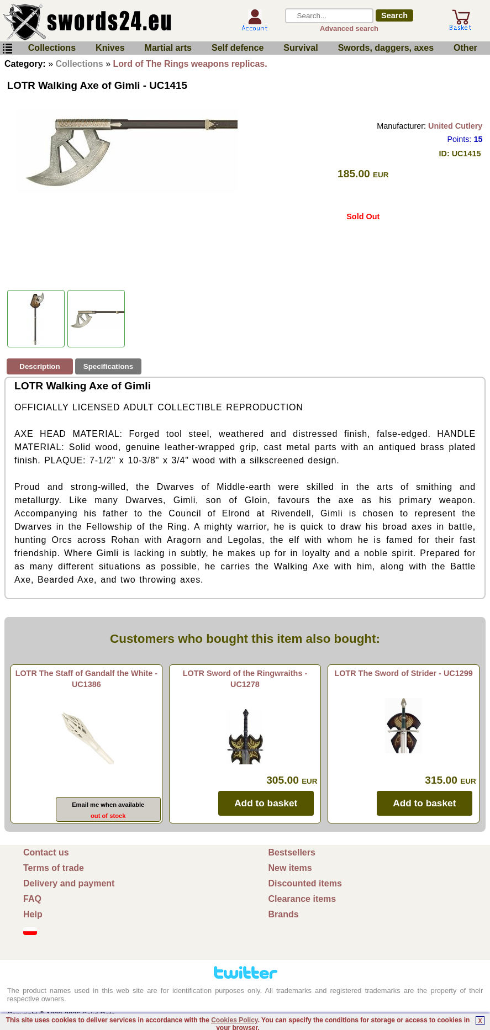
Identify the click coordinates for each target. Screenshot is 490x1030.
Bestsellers (291, 852)
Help (33, 914)
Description (39, 366)
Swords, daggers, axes (386, 47)
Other (465, 47)
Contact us (46, 852)
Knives (110, 47)
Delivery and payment (68, 883)
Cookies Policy (234, 1020)
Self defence (238, 47)
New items (290, 868)
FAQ (32, 899)
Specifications (108, 366)
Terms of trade (53, 868)
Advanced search (349, 28)
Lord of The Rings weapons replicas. (190, 63)
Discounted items (305, 883)
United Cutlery (455, 126)
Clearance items (302, 899)
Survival (300, 47)
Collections (52, 47)
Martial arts (168, 47)
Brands (283, 914)
